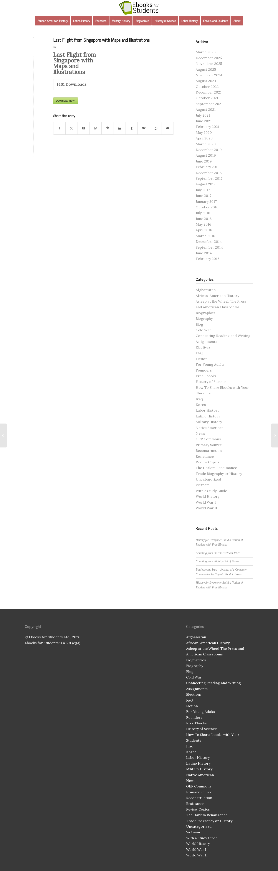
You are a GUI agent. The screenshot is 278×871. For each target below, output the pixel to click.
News (200, 433)
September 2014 (209, 247)
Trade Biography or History (219, 473)
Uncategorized (208, 479)
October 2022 (207, 86)
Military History (209, 422)
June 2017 (203, 195)
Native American (209, 427)
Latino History (208, 416)
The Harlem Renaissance (216, 468)
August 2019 (206, 155)
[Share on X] (71, 128)
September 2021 (209, 104)
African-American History (217, 295)
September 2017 (209, 178)
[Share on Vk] (143, 128)
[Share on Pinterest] (107, 128)
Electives (203, 347)
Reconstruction (209, 450)
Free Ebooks (206, 376)
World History (207, 496)
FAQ (199, 353)
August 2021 (206, 109)
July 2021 (203, 115)
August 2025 (206, 69)
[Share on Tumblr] (131, 128)
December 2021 (209, 92)
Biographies (205, 313)
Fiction (201, 359)
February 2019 (208, 167)
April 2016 (204, 230)
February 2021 (207, 126)
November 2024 (209, 75)
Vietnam (203, 485)
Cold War (203, 330)
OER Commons (208, 439)
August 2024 (206, 81)
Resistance (205, 456)
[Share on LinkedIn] (120, 128)
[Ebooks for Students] (139, 7)
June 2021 (204, 121)
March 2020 (206, 144)
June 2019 (204, 161)
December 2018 (209, 173)
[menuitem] (52, 20)
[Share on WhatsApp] (95, 128)
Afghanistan (206, 290)
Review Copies (207, 462)
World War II (206, 508)
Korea (201, 404)
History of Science (211, 381)
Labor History (207, 410)
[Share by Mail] (168, 128)
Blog (199, 324)
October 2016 (207, 207)
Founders (204, 370)
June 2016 (204, 218)
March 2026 (205, 52)
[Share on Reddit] (156, 128)
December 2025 (209, 58)
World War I (206, 502)
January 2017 (206, 201)
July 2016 (203, 213)
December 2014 (209, 241)
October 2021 (207, 98)
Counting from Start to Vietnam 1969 (217, 553)
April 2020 (204, 138)
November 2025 (209, 63)
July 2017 (203, 190)
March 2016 (205, 236)
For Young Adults (210, 364)
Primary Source (209, 445)
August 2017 (205, 184)
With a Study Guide (211, 491)
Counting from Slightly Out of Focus (217, 561)
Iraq (199, 399)
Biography (204, 318)
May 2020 (204, 132)
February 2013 (207, 258)
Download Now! (65, 100)
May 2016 (203, 224)
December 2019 (209, 149)
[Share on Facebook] (59, 128)
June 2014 (204, 253)
